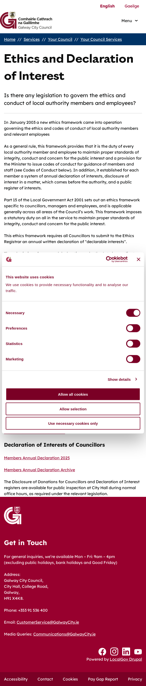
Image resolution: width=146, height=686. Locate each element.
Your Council (60, 39)
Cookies (70, 679)
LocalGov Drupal (126, 659)
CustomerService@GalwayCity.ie (48, 622)
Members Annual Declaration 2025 (37, 457)
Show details (119, 379)
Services (32, 39)
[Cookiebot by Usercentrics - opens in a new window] (106, 259)
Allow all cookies (73, 394)
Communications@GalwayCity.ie (64, 634)
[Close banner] (138, 259)
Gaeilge (132, 5)
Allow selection (72, 409)
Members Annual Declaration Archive (39, 469)
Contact (45, 679)
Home (9, 39)
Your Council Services (101, 39)
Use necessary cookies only (73, 423)
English (107, 5)
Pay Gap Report (103, 679)
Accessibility (16, 679)
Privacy (135, 679)
